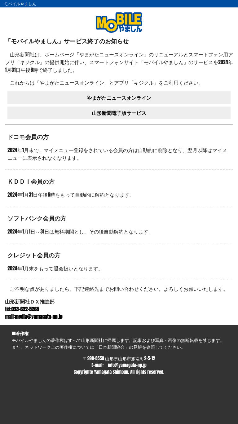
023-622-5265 (25, 309)
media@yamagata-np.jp (39, 316)
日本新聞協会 (112, 346)
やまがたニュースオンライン (119, 97)
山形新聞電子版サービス (119, 112)
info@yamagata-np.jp (127, 365)
